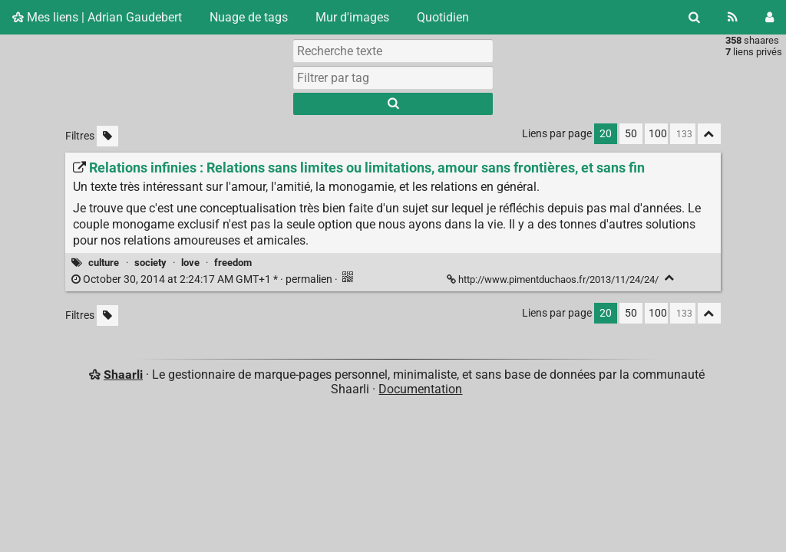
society (150, 262)
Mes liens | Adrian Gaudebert (97, 17)
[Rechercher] (694, 17)
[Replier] (670, 278)
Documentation (420, 389)
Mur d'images (352, 17)
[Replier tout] (709, 133)
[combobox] (393, 77)
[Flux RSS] (732, 17)
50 (631, 133)
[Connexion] (769, 17)
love (190, 262)
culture (103, 262)
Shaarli (123, 374)
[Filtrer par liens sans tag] (107, 136)
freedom (233, 262)
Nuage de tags (249, 17)
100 (658, 133)
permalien (203, 279)
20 (605, 133)
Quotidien (443, 17)
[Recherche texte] (393, 50)
